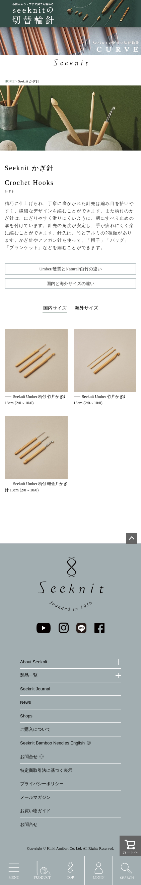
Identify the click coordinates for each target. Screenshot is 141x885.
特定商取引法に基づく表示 (46, 770)
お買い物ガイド (35, 810)
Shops (26, 715)
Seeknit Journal (35, 688)
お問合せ (29, 756)
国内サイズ (55, 307)
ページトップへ (131, 538)
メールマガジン (35, 797)
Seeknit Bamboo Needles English (52, 742)
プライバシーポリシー (42, 783)
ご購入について (35, 729)
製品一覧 (29, 675)
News (25, 702)
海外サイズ (86, 307)
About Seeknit (33, 661)
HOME (9, 81)
